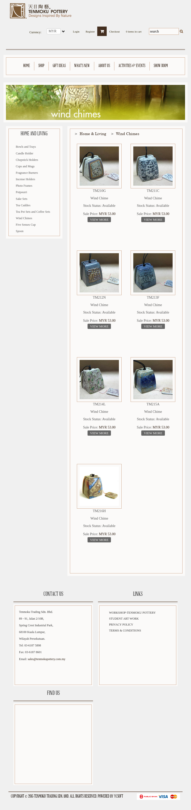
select (63, 31)
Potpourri (21, 192)
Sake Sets (21, 199)
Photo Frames (24, 185)
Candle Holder (24, 153)
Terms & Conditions (125, 630)
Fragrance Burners (27, 173)
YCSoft (118, 796)
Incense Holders (25, 179)
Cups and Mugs (25, 166)
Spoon (20, 231)
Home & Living (93, 133)
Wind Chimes (24, 218)
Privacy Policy (121, 624)
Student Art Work (124, 618)
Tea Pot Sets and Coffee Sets (33, 211)
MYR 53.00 (107, 214)
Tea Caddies (23, 205)
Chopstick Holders (27, 160)
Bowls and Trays (26, 146)
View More (99, 219)
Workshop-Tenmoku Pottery (132, 612)
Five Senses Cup (26, 224)
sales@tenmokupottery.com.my (46, 659)
